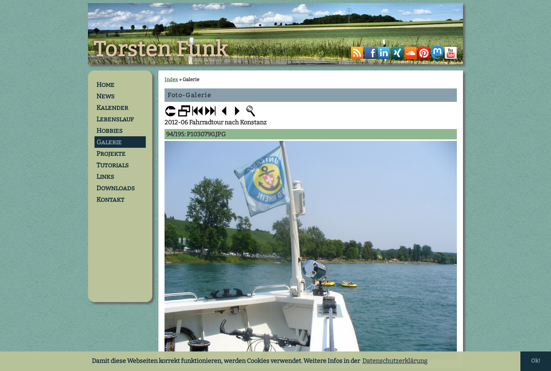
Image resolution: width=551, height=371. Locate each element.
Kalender (112, 107)
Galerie (109, 142)
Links (105, 176)
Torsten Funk (160, 49)
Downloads (115, 188)
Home (105, 84)
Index (171, 79)
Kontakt (110, 199)
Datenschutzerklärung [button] (394, 360)
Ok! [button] (535, 361)
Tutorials (112, 165)
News (105, 96)
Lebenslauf (115, 119)
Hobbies (109, 130)
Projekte (111, 153)
